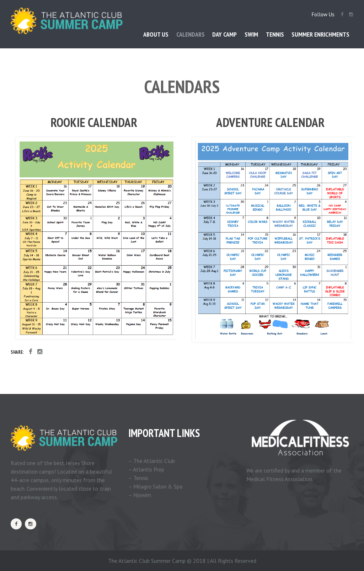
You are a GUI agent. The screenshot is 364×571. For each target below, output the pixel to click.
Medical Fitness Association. (279, 478)
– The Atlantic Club (151, 460)
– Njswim (139, 494)
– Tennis (138, 477)
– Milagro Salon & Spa (155, 486)
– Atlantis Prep (146, 469)
